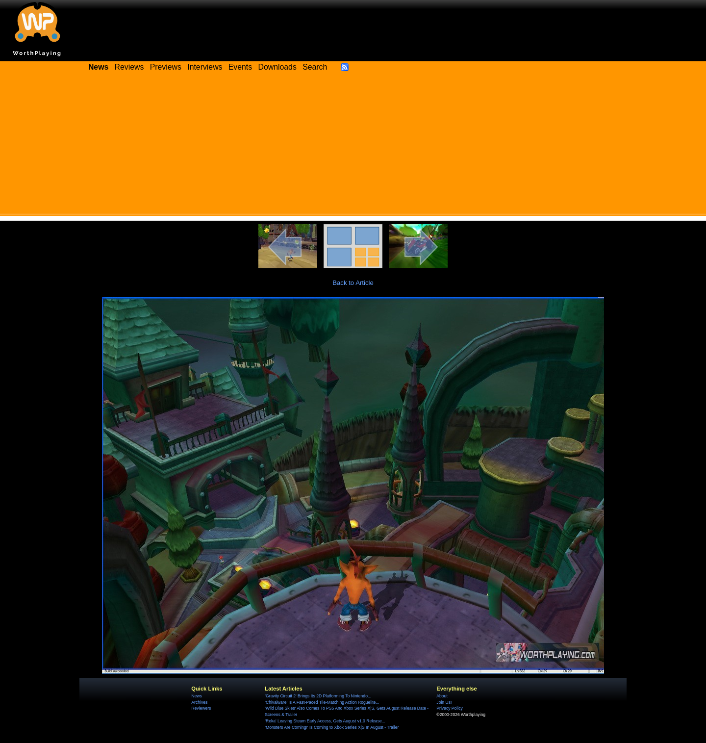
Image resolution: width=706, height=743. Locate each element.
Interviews (204, 67)
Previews (165, 67)
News (196, 695)
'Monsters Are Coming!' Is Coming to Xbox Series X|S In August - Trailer (332, 727)
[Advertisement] (353, 147)
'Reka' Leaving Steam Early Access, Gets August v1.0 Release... (325, 720)
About (441, 695)
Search (315, 67)
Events (240, 67)
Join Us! (444, 702)
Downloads (277, 67)
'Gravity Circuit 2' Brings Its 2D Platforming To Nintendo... (318, 695)
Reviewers (201, 708)
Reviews (129, 67)
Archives (199, 702)
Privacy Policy (449, 708)
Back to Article (353, 282)
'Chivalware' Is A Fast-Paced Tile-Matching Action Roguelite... (322, 702)
